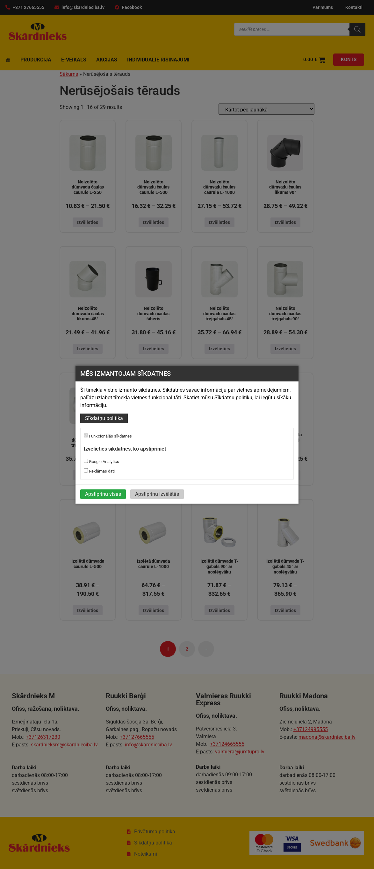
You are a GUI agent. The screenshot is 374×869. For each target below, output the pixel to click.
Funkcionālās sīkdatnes (108, 435)
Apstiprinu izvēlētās (157, 494)
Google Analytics (101, 461)
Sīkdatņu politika (104, 418)
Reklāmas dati (99, 471)
